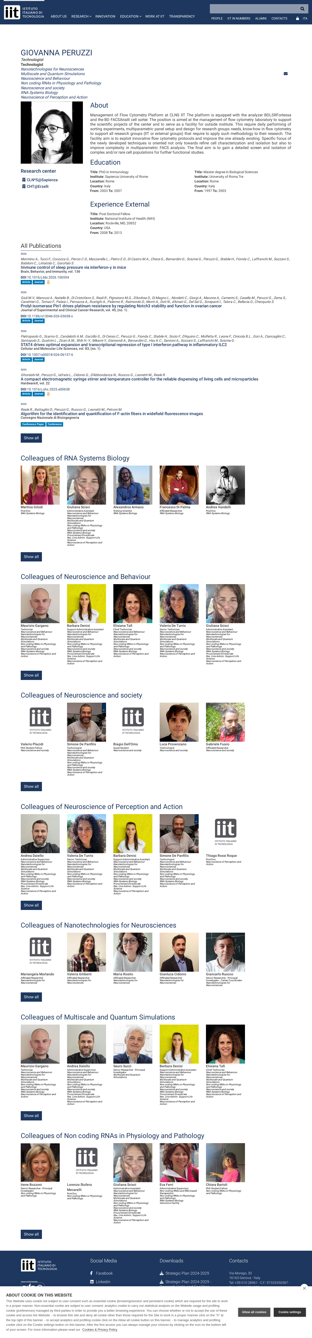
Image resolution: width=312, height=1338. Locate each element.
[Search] (259, 8)
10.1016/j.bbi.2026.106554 (45, 277)
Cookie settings (290, 1312)
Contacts (279, 18)
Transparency (182, 16)
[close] (304, 1288)
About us (59, 16)
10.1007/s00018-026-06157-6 (47, 355)
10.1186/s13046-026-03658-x (47, 316)
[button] (81, 12)
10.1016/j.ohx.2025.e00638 (45, 389)
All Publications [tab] (41, 246)
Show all (31, 438)
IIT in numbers (238, 18)
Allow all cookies (254, 1312)
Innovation (105, 16)
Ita (305, 18)
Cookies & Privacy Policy (99, 1329)
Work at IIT (154, 16)
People (217, 18)
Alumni (261, 18)
